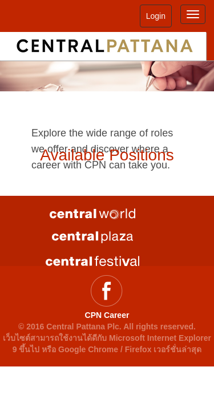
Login (155, 16)
